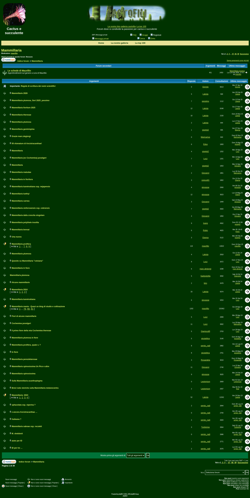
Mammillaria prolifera (21, 244)
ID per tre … (17, 448)
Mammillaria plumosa (21, 122)
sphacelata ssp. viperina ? (23, 405)
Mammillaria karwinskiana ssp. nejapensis (31, 186)
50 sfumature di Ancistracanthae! (27, 143)
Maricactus (205, 137)
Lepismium (205, 381)
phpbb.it (125, 496)
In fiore (15, 352)
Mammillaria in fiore (21, 268)
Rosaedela (205, 360)
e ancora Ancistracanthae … (24, 412)
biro (205, 283)
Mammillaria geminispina (23, 129)
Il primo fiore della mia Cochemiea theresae (31, 330)
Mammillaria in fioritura (22, 179)
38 (235, 54)
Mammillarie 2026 (19, 93)
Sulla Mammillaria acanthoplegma (27, 381)
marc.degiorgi (205, 269)
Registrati (156, 35)
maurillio (14, 53)
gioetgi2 (205, 130)
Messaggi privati (100, 39)
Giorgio (205, 87)
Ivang (205, 223)
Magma (237, 130)
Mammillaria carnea (20, 201)
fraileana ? (16, 419)
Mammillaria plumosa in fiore (25, 338)
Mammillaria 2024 (19, 289)
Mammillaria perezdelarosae (24, 359)
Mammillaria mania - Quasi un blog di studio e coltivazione (38, 306)
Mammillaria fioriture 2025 (23, 108)
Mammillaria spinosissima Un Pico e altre (30, 366)
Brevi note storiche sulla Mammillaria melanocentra (35, 388)
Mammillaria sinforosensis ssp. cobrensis (31, 208)
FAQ (133, 35)
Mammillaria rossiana (237, 71)
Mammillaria (11, 50)
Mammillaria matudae (21, 172)
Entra (151, 38)
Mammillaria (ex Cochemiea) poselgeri (29, 158)
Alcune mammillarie (21, 282)
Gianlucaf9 (205, 331)
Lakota (205, 94)
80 (28, 309)
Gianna (237, 180)
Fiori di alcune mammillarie (24, 316)
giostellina (205, 338)
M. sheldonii (17, 433)
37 (233, 54)
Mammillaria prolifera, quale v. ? (26, 345)
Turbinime (205, 427)
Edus (205, 144)
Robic (205, 230)
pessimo (205, 101)
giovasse (205, 187)
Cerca (141, 38)
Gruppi (144, 35)
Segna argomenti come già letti (238, 60)
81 (32, 309)
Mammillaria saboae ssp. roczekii (27, 426)
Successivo (244, 54)
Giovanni (237, 166)
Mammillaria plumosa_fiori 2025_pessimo (30, 100)
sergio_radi (205, 346)
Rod (237, 389)
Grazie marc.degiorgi (21, 136)
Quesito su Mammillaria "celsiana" (27, 261)
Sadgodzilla (205, 276)
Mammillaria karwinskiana (23, 299)
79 (25, 309)
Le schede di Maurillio (19, 70)
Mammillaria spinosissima (23, 374)
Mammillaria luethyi (20, 194)
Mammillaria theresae (21, 115)
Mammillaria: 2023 (20, 395)
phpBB (120, 494)
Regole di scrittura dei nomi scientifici (38, 86)
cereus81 (205, 180)
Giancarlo (237, 276)
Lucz (237, 151)
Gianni (237, 195)
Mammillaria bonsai (20, 230)
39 (238, 54)
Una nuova (16, 237)
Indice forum (23, 61)
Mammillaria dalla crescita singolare (28, 215)
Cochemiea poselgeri (21, 323)
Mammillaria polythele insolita (25, 222)
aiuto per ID (17, 441)
